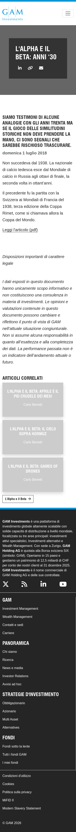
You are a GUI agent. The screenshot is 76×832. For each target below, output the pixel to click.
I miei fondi (10, 762)
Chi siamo (9, 651)
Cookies (8, 784)
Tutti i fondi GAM (14, 754)
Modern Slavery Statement (21, 808)
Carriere (8, 633)
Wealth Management (17, 616)
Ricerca (7, 660)
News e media (12, 668)
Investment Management (20, 608)
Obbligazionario (13, 703)
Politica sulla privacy (17, 792)
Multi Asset (10, 719)
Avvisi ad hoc (11, 684)
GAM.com (12, 13)
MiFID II (8, 800)
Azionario (9, 711)
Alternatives (10, 727)
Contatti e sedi (12, 625)
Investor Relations (15, 676)
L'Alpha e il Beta (15, 499)
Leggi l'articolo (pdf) (20, 230)
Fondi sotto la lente (16, 746)
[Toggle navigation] (68, 13)
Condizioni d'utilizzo (16, 776)
